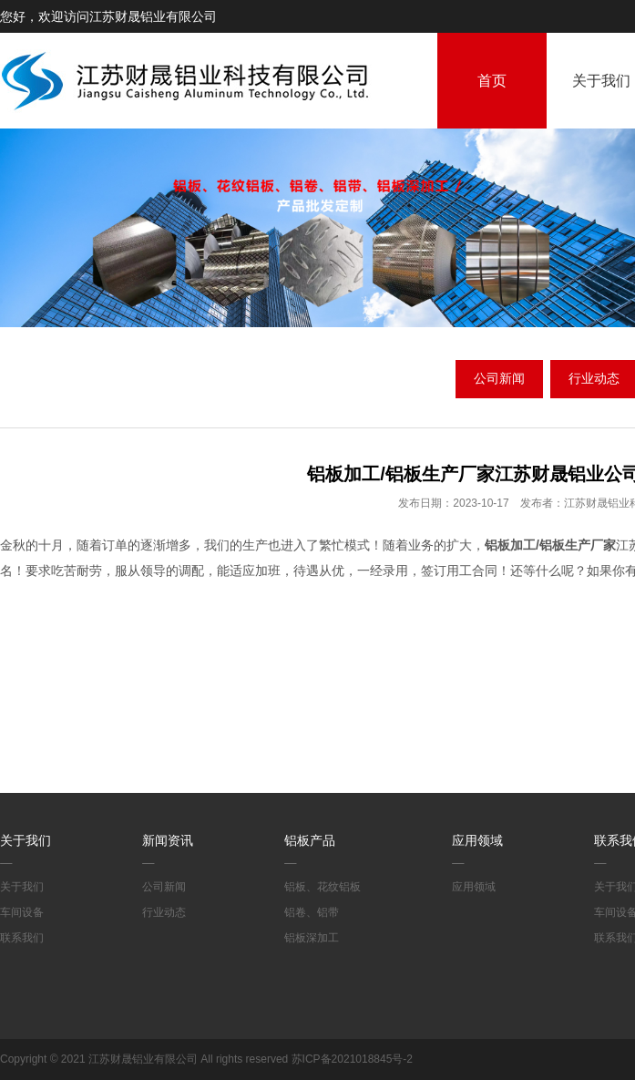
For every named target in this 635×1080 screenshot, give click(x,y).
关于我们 (25, 840)
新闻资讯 (167, 840)
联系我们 (22, 937)
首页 (492, 80)
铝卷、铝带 (311, 912)
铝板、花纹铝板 (322, 886)
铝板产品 (309, 840)
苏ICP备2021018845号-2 (352, 1059)
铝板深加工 (311, 937)
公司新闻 (499, 378)
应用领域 (477, 840)
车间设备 (22, 912)
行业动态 (164, 912)
